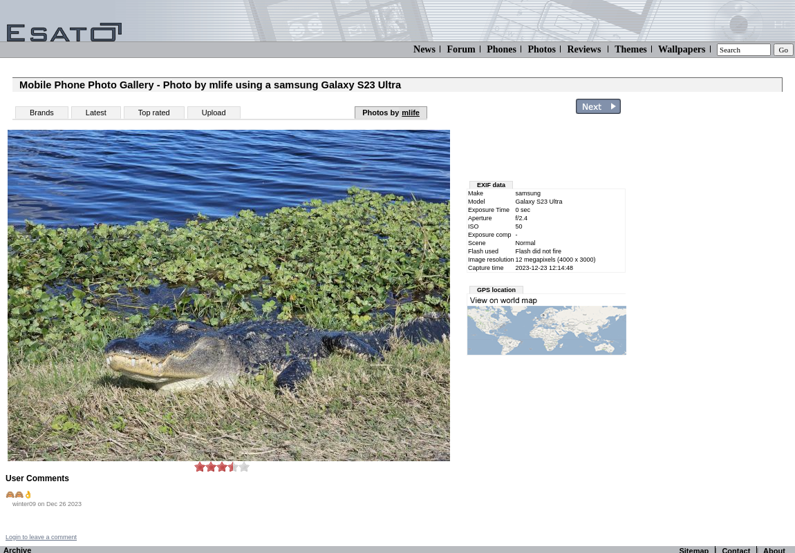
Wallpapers (681, 49)
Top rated (154, 112)
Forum (461, 49)
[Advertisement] (713, 326)
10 (244, 466)
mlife (411, 112)
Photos (541, 49)
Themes (631, 49)
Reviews (584, 49)
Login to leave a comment (41, 537)
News (424, 49)
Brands (42, 112)
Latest (96, 112)
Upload (214, 112)
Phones (501, 49)
